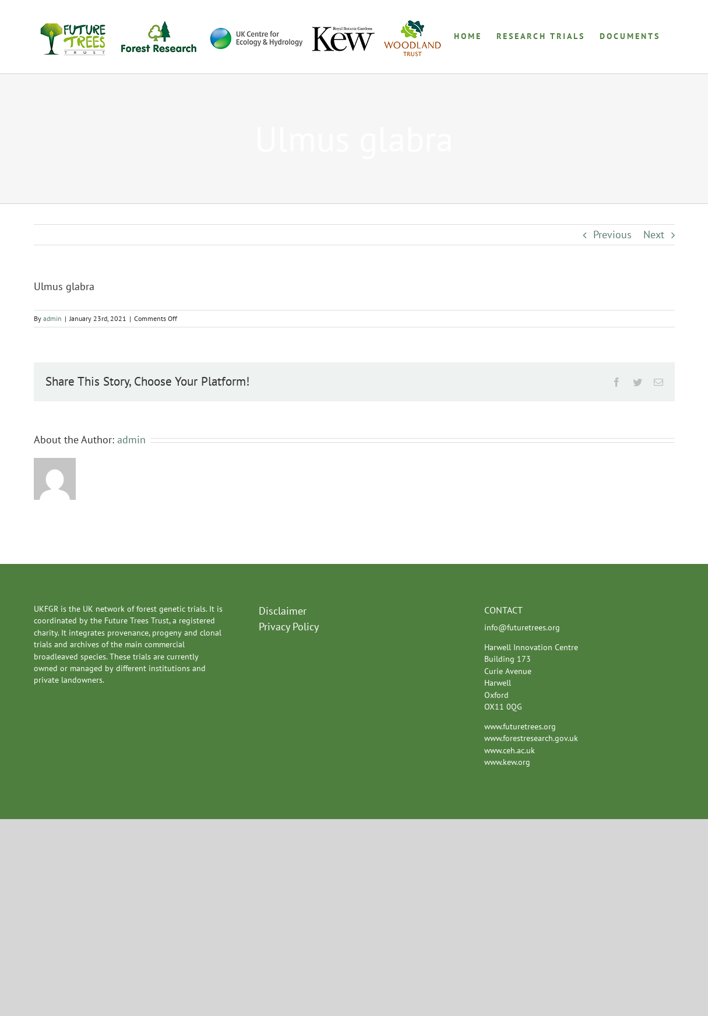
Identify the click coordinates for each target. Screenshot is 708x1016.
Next (653, 234)
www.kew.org (507, 762)
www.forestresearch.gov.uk (531, 738)
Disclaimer (283, 611)
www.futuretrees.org (520, 726)
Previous (612, 234)
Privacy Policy (289, 626)
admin (52, 318)
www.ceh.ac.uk (509, 750)
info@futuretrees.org (522, 627)
